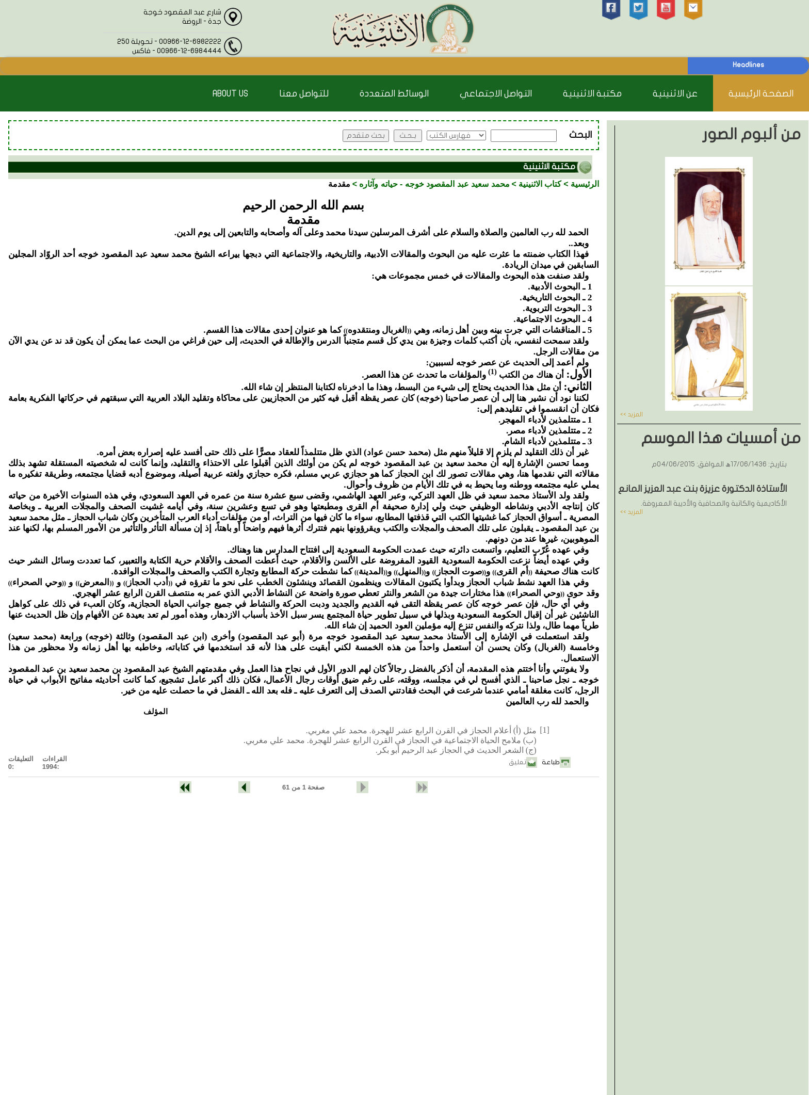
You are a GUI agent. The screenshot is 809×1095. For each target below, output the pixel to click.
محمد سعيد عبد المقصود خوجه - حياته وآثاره (434, 184)
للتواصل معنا (304, 94)
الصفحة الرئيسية (761, 94)
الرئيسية (585, 184)
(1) (492, 371)
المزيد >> (631, 414)
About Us (230, 94)
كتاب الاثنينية (540, 184)
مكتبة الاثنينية (592, 94)
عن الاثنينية (675, 94)
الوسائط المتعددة (394, 94)
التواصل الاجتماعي (496, 94)
